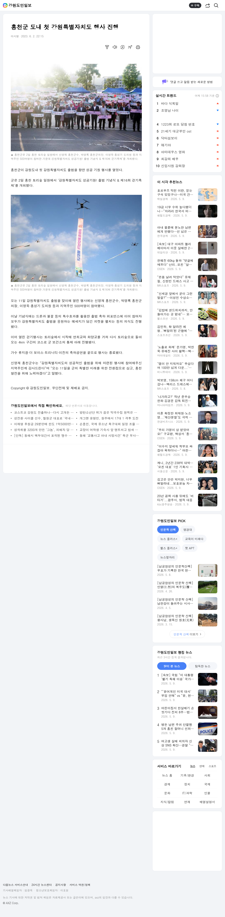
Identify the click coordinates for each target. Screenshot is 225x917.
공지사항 (60, 885)
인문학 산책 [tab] (168, 530)
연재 (187, 802)
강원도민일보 (20, 5)
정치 (187, 784)
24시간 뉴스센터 (42, 885)
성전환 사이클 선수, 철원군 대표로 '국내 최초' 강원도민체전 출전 (44, 418)
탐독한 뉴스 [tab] (202, 666)
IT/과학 (187, 793)
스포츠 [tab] (212, 766)
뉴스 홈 (167, 775)
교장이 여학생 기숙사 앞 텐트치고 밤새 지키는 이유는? (110, 430)
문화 (167, 793)
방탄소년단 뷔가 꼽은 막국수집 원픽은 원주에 (110, 412)
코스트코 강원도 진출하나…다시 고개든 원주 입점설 (44, 412)
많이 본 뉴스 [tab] (172, 666)
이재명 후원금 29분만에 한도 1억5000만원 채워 (44, 424)
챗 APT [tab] (189, 548)
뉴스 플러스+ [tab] (168, 539)
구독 (195, 5)
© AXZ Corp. (11, 903)
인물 (207, 793)
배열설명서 (207, 802)
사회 (207, 775)
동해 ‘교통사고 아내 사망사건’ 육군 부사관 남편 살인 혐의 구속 (110, 435)
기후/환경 (187, 775)
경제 (167, 784)
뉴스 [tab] (192, 766)
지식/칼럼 (167, 802)
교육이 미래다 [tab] (194, 539)
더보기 (187, 634)
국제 (207, 784)
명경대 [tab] (187, 530)
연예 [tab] (201, 766)
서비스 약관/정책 (80, 885)
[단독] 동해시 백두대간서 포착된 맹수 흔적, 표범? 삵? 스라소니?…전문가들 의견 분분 (44, 435)
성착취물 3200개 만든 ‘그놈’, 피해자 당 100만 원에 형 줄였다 (44, 430)
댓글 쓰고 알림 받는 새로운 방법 (187, 81)
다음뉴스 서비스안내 (15, 885)
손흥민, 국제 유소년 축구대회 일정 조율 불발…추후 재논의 (110, 424)
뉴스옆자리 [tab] (167, 557)
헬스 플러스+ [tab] (168, 548)
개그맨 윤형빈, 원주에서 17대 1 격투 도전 (109, 418)
